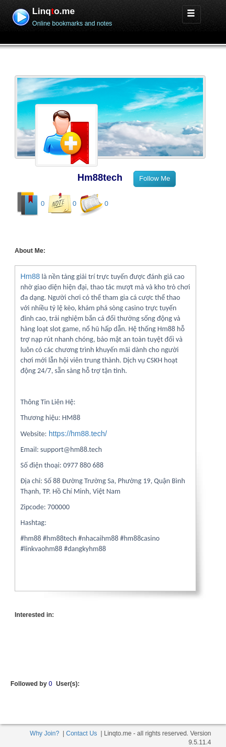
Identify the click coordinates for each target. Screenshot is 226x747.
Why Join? (44, 733)
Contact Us (81, 733)
